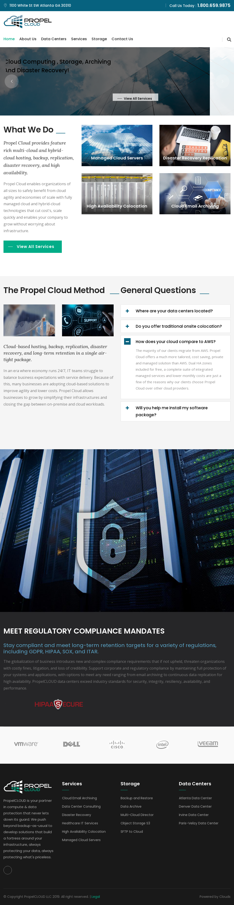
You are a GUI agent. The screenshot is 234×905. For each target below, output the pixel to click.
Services (79, 39)
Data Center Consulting (81, 806)
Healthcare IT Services (80, 823)
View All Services (35, 246)
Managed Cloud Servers (81, 840)
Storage (99, 39)
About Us (27, 39)
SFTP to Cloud (132, 831)
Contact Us (122, 39)
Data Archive (131, 806)
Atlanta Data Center (195, 798)
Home (9, 39)
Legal (96, 896)
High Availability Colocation (84, 831)
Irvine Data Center (194, 815)
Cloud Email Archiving (79, 798)
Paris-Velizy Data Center (198, 823)
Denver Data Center (195, 806)
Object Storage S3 (135, 823)
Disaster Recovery (76, 815)
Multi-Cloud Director (137, 815)
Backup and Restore (137, 798)
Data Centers (53, 39)
